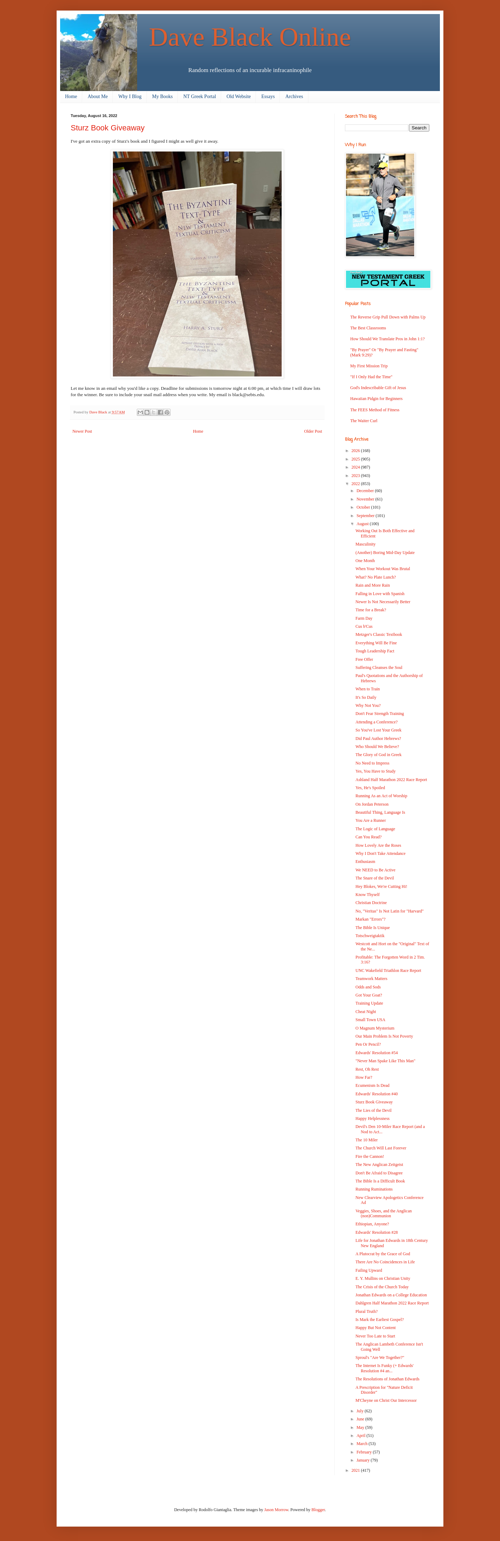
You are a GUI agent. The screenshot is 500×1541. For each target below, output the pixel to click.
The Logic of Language (375, 828)
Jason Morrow (276, 1509)
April (361, 1435)
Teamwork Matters (371, 978)
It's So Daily (366, 697)
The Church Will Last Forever (380, 1148)
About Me (98, 96)
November (366, 499)
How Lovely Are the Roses (378, 845)
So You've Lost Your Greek (378, 730)
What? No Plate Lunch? (375, 577)
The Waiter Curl (363, 420)
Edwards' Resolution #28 (376, 1232)
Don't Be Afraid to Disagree (379, 1173)
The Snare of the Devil (374, 878)
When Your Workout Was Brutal (382, 568)
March (362, 1443)
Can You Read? (368, 836)
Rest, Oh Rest (367, 1069)
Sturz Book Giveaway (374, 1102)
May (361, 1427)
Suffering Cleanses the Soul (378, 667)
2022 (356, 483)
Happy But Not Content (375, 1327)
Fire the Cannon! (369, 1156)
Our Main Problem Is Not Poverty (384, 1036)
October (364, 507)
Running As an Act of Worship (381, 795)
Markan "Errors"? (370, 919)
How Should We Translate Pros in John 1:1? (387, 338)
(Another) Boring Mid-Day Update (385, 552)
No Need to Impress (372, 763)
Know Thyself (367, 894)
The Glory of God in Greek (378, 754)
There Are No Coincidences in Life (385, 1261)
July (361, 1410)
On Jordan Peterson (372, 804)
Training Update (369, 1003)
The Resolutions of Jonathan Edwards (387, 1378)
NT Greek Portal (199, 96)
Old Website (238, 96)
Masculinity (365, 544)
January (364, 1460)
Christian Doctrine (371, 902)
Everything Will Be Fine (376, 642)
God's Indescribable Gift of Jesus (378, 387)
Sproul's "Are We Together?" (379, 1357)
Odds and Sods (368, 987)
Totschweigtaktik (369, 935)
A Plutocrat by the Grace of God (382, 1253)
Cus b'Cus (364, 626)
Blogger (318, 1509)
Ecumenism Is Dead (372, 1085)
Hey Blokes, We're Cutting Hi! (381, 886)
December (366, 490)
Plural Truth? (366, 1311)
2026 (356, 450)
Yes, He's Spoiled (370, 787)
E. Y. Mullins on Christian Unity (382, 1278)
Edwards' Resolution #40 (376, 1093)
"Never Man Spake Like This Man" (385, 1060)
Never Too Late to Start (375, 1336)
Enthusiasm (365, 861)
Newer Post (82, 431)
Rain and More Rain (372, 585)
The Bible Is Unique (372, 927)
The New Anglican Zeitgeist (379, 1164)
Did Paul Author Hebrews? (378, 738)
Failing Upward (368, 1270)
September (366, 515)
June (361, 1419)
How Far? (363, 1077)
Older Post (313, 431)
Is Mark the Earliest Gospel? (379, 1319)
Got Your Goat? (368, 995)
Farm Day (363, 618)
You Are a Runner (370, 820)
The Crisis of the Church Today (382, 1286)
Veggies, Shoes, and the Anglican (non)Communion (383, 1213)
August (363, 523)
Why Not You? (368, 705)
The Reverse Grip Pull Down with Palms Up (387, 317)
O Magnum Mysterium (375, 1028)
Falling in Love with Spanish (379, 593)
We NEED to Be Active (375, 870)
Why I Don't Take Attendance (380, 853)
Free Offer (364, 659)
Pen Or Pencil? (368, 1044)
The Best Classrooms (368, 327)
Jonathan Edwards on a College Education (391, 1294)
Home (71, 96)
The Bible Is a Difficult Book (380, 1181)
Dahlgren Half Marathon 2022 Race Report (392, 1303)
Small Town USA (370, 1019)
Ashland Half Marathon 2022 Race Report (391, 779)
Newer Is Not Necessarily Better (382, 601)
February (365, 1452)
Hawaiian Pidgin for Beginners (376, 398)
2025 (356, 459)
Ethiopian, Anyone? (372, 1223)
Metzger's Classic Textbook (378, 634)
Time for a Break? (370, 609)
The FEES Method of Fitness (374, 409)
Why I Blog (129, 96)
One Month (365, 560)
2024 (356, 467)
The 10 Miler (366, 1139)
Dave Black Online (250, 36)
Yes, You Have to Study (375, 771)
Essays (268, 96)
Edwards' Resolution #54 (376, 1052)
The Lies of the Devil (373, 1110)
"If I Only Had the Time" (371, 376)
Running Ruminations (374, 1189)
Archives (294, 96)
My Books (162, 96)
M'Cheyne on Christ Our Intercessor (386, 1400)
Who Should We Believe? (377, 746)
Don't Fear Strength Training (379, 713)
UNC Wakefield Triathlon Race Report (388, 970)
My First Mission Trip (368, 365)
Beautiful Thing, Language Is (380, 812)
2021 (356, 1470)
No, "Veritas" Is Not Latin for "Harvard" (389, 911)
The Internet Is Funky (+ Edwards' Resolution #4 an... (384, 1368)
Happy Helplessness (372, 1118)
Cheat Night (365, 1011)
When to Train (367, 688)
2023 (356, 475)
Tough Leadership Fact (374, 651)
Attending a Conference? (376, 722)
